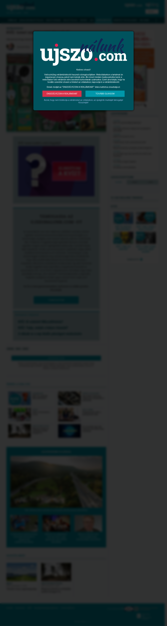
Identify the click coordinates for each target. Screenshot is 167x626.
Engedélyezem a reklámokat (62, 93)
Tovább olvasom (105, 94)
